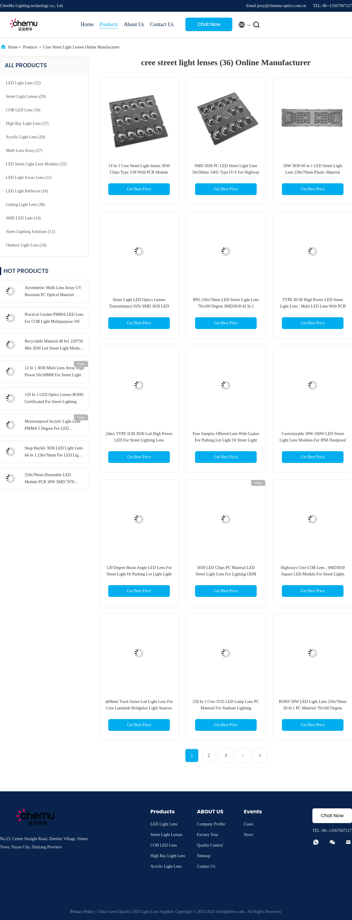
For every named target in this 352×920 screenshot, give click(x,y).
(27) (24, 150)
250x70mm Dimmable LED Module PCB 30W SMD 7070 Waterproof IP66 (49, 479)
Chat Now (209, 24)
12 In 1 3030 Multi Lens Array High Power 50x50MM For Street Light (54, 371)
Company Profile (211, 824)
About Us (134, 24)
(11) (28, 177)
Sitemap (203, 856)
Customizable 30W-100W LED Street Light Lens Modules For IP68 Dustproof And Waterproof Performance (313, 440)
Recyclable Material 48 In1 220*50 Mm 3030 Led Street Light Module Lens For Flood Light (54, 345)
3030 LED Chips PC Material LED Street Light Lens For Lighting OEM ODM (226, 574)
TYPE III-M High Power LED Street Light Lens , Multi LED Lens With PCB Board (313, 306)
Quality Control (210, 845)
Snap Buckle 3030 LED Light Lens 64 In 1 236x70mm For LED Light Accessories (54, 452)
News (248, 834)
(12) (30, 231)
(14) (23, 218)
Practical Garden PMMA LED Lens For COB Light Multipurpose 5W (54, 318)
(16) (27, 191)
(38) (25, 204)
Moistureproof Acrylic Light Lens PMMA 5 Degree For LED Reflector (52, 425)
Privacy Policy (82, 911)
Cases (248, 824)
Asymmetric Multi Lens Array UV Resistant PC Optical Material (53, 291)
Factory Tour (207, 834)
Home (87, 24)
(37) (27, 123)
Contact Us (162, 24)
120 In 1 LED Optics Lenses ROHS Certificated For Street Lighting (54, 398)
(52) (23, 83)
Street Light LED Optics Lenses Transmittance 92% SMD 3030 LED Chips (139, 306)
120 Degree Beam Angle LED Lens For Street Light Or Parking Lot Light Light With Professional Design (139, 574)
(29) (26, 96)
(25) (36, 164)
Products (108, 24)
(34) (23, 110)
